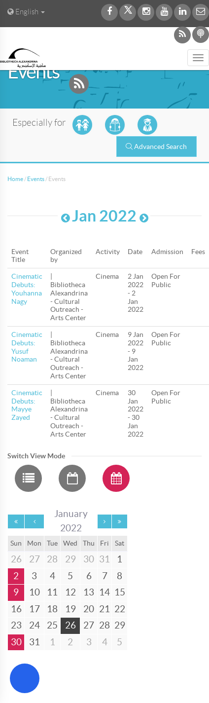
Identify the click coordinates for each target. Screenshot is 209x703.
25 (52, 625)
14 (104, 592)
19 (70, 609)
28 (104, 625)
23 (16, 625)
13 (88, 592)
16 (16, 609)
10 (34, 592)
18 (52, 609)
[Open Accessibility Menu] (24, 678)
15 (119, 592)
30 (16, 642)
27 (88, 625)
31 (34, 642)
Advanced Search (156, 146)
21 (104, 609)
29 (119, 625)
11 (52, 592)
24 (34, 625)
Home (15, 179)
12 (70, 592)
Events (35, 179)
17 (34, 609)
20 (88, 609)
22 (119, 609)
